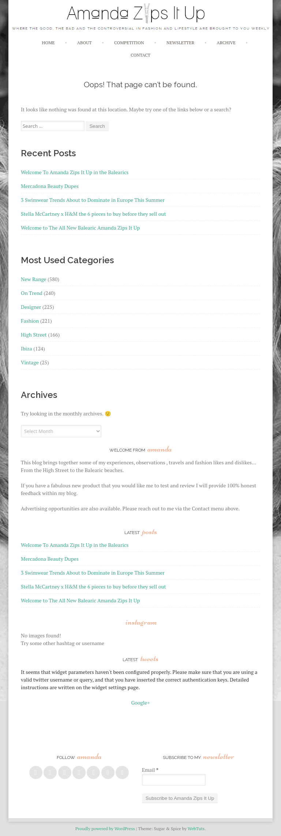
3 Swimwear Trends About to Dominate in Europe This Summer (93, 199)
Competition (129, 42)
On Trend (31, 292)
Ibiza (26, 348)
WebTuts (196, 828)
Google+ (140, 702)
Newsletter (180, 42)
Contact (140, 55)
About (84, 42)
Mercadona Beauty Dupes (50, 186)
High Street (34, 334)
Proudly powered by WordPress (105, 828)
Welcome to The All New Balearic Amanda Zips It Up (80, 227)
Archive (226, 42)
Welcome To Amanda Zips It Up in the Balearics (74, 172)
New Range (33, 279)
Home (48, 42)
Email (150, 769)
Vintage (30, 362)
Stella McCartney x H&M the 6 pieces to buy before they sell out (93, 213)
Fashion (30, 320)
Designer (31, 306)
